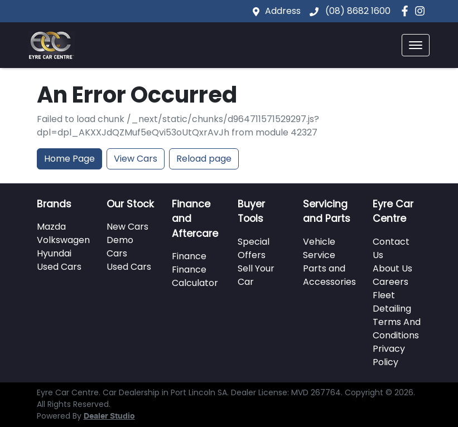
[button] (416, 45)
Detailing (392, 308)
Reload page (204, 158)
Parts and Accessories (329, 275)
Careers (390, 281)
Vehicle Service (319, 248)
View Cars (135, 158)
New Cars (127, 226)
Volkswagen (63, 240)
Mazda (51, 226)
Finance (189, 256)
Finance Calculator (195, 276)
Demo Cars (120, 247)
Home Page (69, 158)
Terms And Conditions (397, 329)
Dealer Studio (109, 416)
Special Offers (253, 248)
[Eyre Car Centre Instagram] (422, 11)
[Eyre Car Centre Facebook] (406, 11)
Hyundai (54, 253)
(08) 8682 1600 (356, 10)
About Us (392, 268)
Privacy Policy (389, 355)
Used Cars (59, 266)
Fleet (384, 295)
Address (283, 10)
